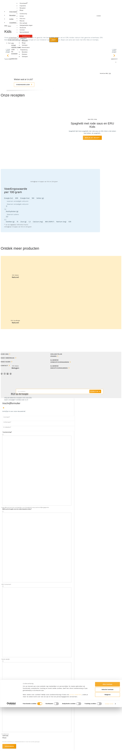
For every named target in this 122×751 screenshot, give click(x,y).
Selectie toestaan (107, 733)
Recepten (23, 8)
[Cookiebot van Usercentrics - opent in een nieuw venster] (11, 747)
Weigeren (107, 738)
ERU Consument (6, 584)
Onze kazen (23, 3)
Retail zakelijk (5, 659)
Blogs (21, 10)
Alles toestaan (107, 728)
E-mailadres (7, 427)
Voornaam (6, 417)
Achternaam (7, 422)
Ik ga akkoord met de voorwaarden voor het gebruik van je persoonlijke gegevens (25, 507)
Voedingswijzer (23, 84)
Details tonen (109, 747)
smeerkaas (13, 37)
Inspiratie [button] (23, 6)
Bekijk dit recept (92, 138)
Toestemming (7, 432)
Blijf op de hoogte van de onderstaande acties (17, 509)
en (110, 73)
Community (23, 14)
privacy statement (75, 738)
